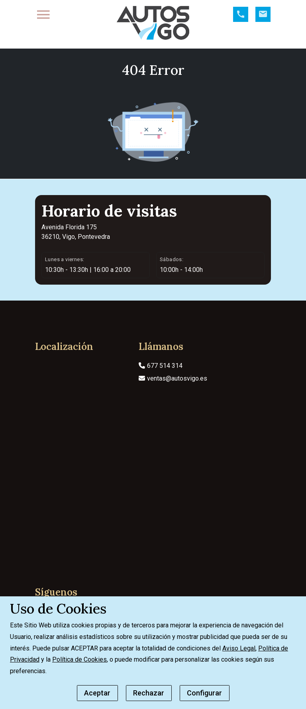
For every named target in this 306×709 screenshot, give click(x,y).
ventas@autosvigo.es (173, 390)
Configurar (204, 693)
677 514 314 (160, 377)
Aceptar (97, 693)
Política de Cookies (79, 659)
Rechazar (148, 693)
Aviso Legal (238, 648)
